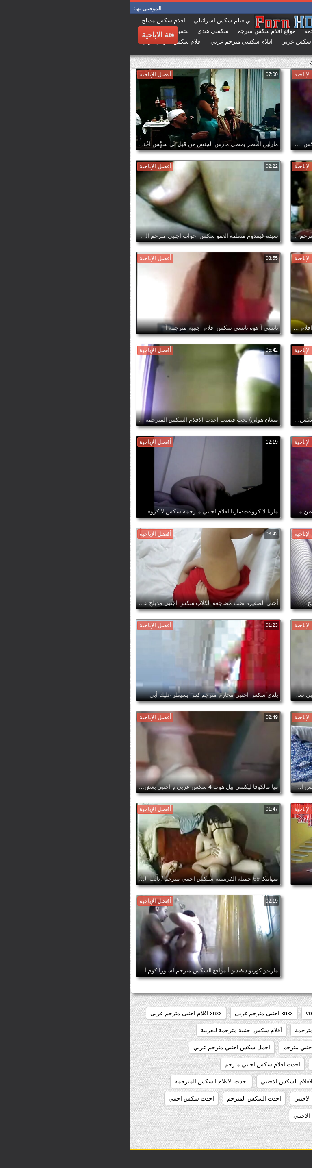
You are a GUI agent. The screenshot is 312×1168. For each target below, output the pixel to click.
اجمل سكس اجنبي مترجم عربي (102, 1047)
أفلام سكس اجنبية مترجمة (197, 1030)
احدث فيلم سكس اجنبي (273, 1115)
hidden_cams (285, 1013)
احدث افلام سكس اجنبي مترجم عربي (257, 1081)
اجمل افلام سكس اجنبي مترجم (191, 1047)
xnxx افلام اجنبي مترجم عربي (56, 1013)
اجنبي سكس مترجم (278, 1064)
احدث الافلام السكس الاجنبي (165, 1081)
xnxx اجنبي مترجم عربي (134, 1013)
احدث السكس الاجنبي (191, 1098)
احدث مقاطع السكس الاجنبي (198, 1115)
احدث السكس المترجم (125, 1098)
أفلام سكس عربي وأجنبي (271, 1047)
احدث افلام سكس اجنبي (213, 1064)
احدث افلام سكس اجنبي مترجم (133, 1064)
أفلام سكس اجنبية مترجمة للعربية (111, 1030)
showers (217, 1013)
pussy (248, 1013)
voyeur (184, 1013)
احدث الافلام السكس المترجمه (265, 1098)
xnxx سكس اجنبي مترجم (272, 1030)
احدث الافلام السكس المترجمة (81, 1081)
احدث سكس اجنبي (61, 1098)
